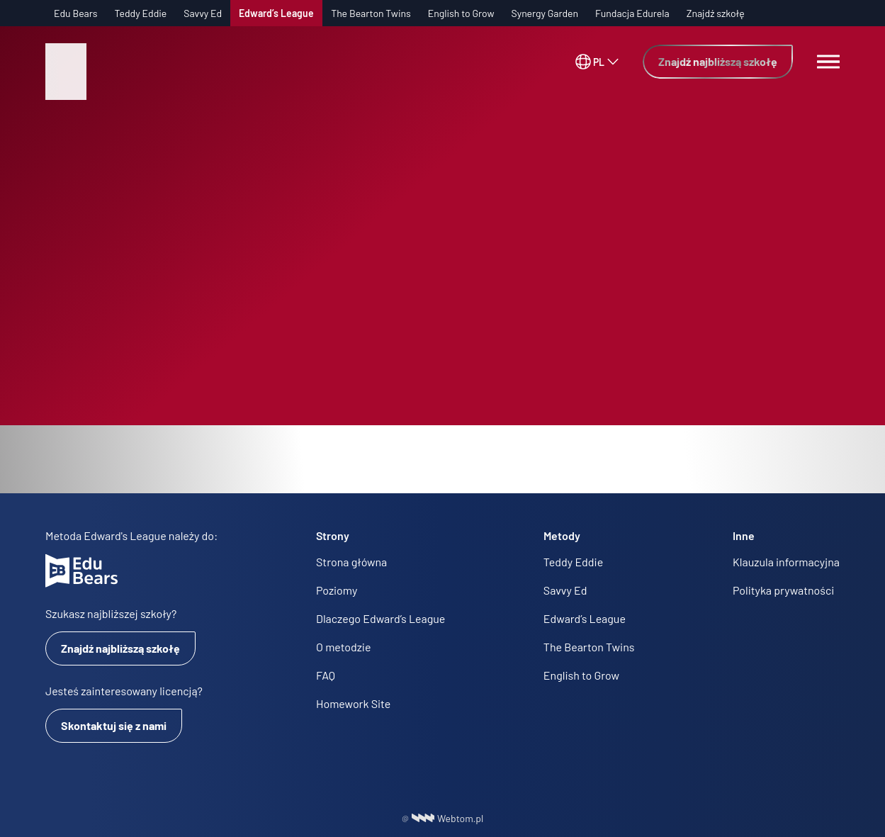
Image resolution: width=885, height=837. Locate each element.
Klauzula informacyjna (786, 561)
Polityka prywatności (783, 590)
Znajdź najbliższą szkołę (717, 61)
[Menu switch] (828, 61)
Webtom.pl (448, 818)
